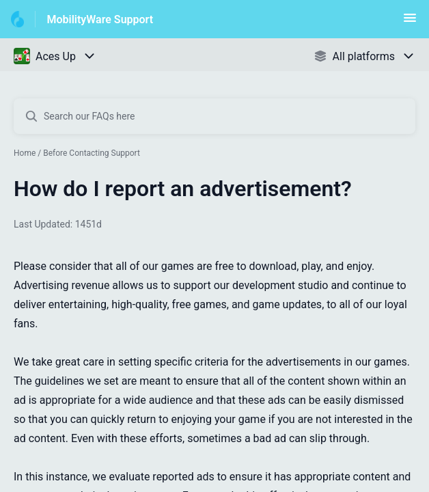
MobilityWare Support (99, 19)
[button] (410, 22)
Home (25, 153)
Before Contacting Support (91, 153)
